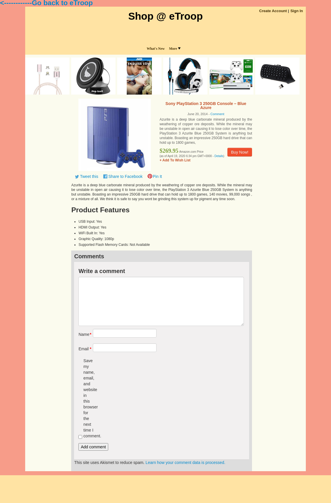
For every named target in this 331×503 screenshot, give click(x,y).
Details (218, 156)
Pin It (157, 176)
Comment (217, 114)
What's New (156, 49)
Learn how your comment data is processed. (185, 462)
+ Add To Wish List (174, 160)
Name (83, 334)
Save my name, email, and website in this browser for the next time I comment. (88, 398)
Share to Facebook (125, 176)
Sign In (296, 11)
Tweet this (89, 176)
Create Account (273, 11)
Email (83, 349)
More (175, 49)
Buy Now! (240, 152)
